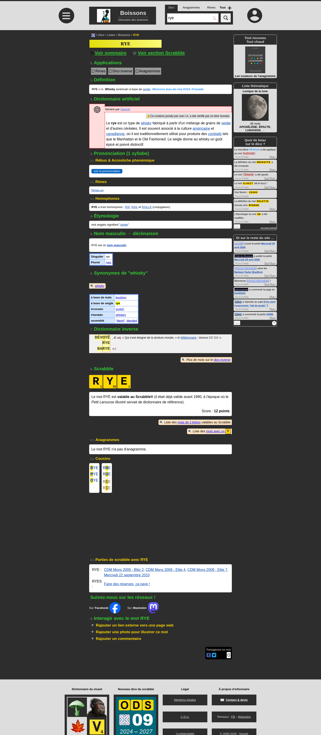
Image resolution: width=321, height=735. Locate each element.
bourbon (121, 297)
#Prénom (254, 149)
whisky (146, 123)
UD (259, 212)
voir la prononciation (107, 171)
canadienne (115, 134)
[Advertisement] (65, 67)
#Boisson (167, 89)
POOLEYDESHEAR (246, 267)
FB (233, 716)
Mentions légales (185, 700)
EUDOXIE (249, 153)
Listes (111, 35)
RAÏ (127, 207)
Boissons (124, 35)
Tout (266, 178)
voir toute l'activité (268, 226)
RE (107, 468)
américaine (201, 128)
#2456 (269, 313)
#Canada (197, 89)
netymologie (241, 288)
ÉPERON (254, 204)
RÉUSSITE (263, 162)
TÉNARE (248, 174)
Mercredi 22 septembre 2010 (127, 578)
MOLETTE (263, 200)
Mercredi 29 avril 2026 (247, 258)
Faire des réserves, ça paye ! (127, 587)
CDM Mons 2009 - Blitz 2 (124, 573)
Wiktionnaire (188, 338)
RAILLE (147, 207)
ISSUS (253, 191)
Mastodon (244, 716)
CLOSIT (248, 183)
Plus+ (273, 157)
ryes (108, 262)
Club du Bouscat (244, 254)
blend (120, 320)
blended (132, 320)
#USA (187, 89)
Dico (101, 35)
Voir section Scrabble (159, 52)
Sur (105, 611)
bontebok (239, 291)
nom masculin (116, 245)
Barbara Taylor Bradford (248, 270)
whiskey (121, 314)
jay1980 (239, 242)
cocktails (215, 134)
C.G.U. (185, 716)
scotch (120, 309)
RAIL (134, 207)
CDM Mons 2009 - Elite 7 (207, 573)
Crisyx (238, 300)
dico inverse (222, 360)
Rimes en (97, 190)
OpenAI (125, 109)
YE (94, 468)
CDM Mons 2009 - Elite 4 (165, 573)
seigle (146, 89)
